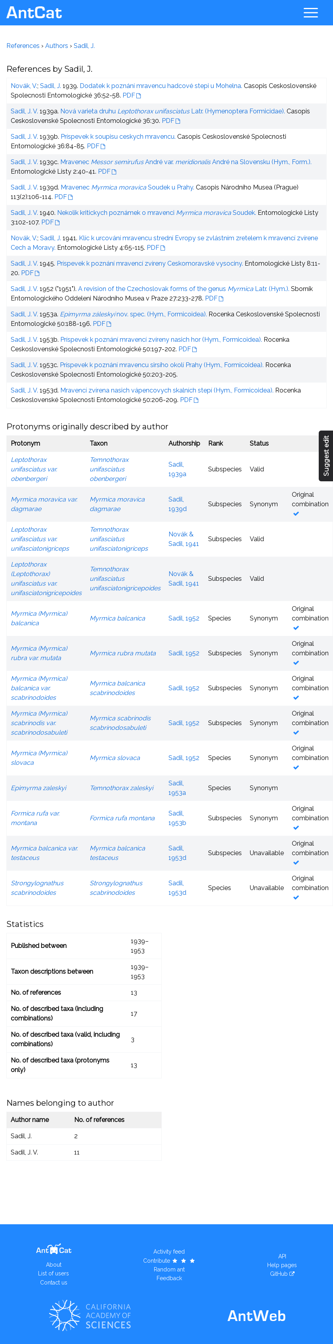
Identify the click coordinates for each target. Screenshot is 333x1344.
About (53, 1265)
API (282, 1256)
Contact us (53, 1282)
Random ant (169, 1269)
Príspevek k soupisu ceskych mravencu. (118, 136)
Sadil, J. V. (24, 111)
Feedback (169, 1278)
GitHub (279, 1274)
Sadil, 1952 (183, 618)
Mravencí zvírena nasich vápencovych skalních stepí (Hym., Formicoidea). (167, 390)
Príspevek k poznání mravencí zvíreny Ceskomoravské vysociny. (150, 263)
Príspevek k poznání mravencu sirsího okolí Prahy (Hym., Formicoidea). (162, 365)
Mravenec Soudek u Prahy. (127, 187)
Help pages (282, 1265)
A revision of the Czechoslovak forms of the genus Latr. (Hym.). (183, 289)
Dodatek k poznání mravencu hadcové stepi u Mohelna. (161, 86)
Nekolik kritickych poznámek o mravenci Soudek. (156, 212)
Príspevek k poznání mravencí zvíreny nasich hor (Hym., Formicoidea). (161, 339)
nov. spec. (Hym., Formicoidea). (133, 314)
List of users (53, 1273)
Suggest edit (326, 455)
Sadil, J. (84, 46)
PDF (128, 95)
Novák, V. (24, 86)
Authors (56, 46)
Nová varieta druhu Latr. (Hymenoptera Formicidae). (172, 111)
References (23, 46)
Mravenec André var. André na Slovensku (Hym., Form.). (186, 162)
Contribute (169, 1261)
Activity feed (169, 1251)
